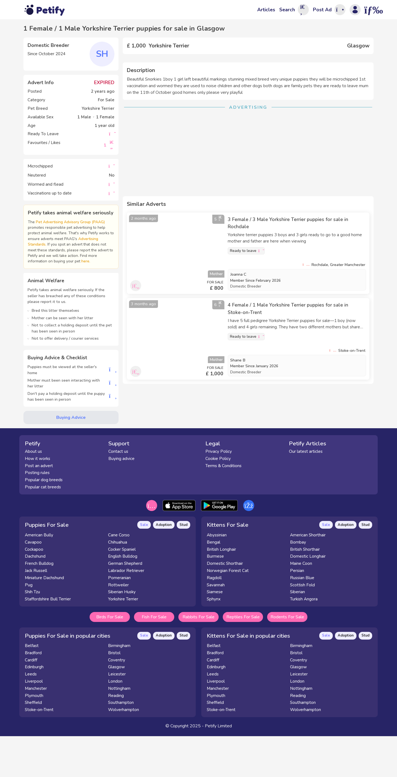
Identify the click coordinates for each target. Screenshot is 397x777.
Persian (297, 612)
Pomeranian (119, 619)
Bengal (213, 584)
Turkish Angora (304, 641)
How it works (37, 500)
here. (104, 267)
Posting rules (37, 514)
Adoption (164, 566)
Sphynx (214, 641)
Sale (144, 566)
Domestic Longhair (308, 598)
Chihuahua (117, 584)
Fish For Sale (154, 659)
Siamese (215, 634)
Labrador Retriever (126, 612)
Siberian (297, 634)
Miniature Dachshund (44, 619)
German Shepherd (125, 605)
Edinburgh (34, 709)
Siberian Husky (122, 634)
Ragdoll (214, 619)
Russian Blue (302, 619)
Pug (29, 626)
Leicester (117, 716)
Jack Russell (36, 612)
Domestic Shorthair (225, 605)
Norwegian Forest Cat (228, 612)
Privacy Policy (218, 493)
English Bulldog (122, 598)
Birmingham (119, 687)
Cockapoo (34, 591)
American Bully (39, 577)
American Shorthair (308, 577)
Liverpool (34, 723)
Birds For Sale (109, 659)
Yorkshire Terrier (123, 641)
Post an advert (39, 507)
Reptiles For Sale (243, 659)
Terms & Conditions (223, 507)
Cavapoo (33, 584)
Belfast (32, 687)
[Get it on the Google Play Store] (219, 547)
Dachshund (35, 598)
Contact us (118, 493)
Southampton (121, 744)
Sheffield (33, 744)
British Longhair (221, 591)
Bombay (298, 584)
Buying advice (121, 500)
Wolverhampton (123, 751)
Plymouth (34, 737)
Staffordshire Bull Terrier (48, 641)
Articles (266, 9)
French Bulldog (39, 605)
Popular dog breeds (44, 522)
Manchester (36, 730)
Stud (183, 566)
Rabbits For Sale (198, 659)
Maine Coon (301, 605)
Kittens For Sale (227, 567)
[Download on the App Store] (179, 547)
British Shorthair (305, 591)
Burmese (215, 598)
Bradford (33, 694)
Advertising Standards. (61, 250)
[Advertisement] (248, 235)
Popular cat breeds (43, 529)
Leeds (31, 716)
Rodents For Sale (287, 659)
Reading (116, 737)
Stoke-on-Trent (39, 751)
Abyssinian (217, 577)
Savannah (216, 626)
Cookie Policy (218, 500)
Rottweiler (118, 626)
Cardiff (31, 701)
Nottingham (119, 730)
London (115, 723)
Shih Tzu (32, 634)
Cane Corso (119, 577)
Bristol (114, 694)
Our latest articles (306, 493)
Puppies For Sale (47, 567)
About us (33, 493)
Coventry (116, 701)
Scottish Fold (302, 626)
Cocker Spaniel (122, 591)
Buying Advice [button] (71, 423)
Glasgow (116, 709)
